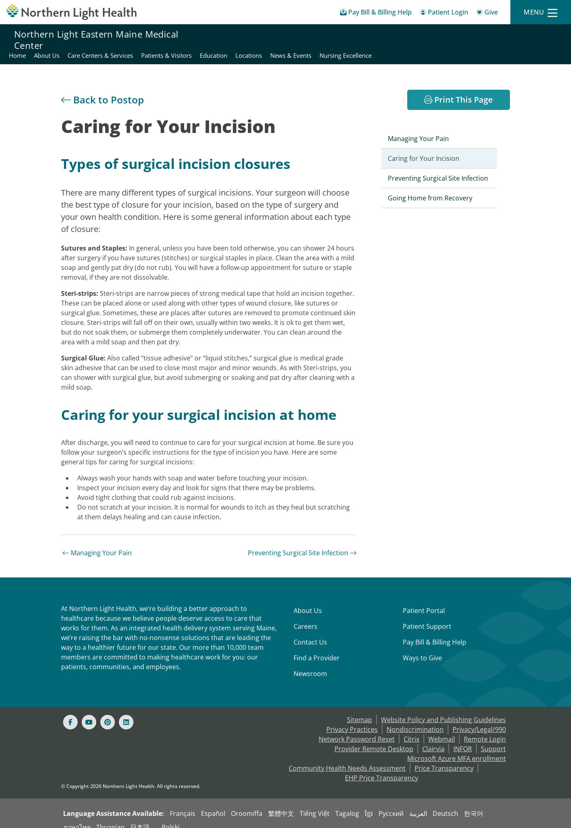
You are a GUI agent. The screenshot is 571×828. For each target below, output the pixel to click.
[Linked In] (126, 712)
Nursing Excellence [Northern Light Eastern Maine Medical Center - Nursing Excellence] (530, 40)
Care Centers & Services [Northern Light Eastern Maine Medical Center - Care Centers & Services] (285, 40)
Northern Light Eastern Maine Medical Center (96, 39)
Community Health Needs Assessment (347, 758)
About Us (308, 600)
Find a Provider (317, 648)
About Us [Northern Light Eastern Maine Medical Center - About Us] (231, 40)
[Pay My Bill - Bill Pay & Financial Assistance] (376, 13)
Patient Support (427, 616)
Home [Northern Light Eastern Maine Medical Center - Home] (202, 40)
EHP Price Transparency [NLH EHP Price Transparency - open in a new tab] (381, 768)
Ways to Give (422, 648)
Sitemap (359, 710)
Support (493, 739)
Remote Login (485, 729)
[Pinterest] (107, 712)
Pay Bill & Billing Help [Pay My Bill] (434, 632)
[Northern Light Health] (71, 12)
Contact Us (310, 632)
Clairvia (433, 739)
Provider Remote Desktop (373, 739)
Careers (305, 616)
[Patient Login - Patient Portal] (444, 13)
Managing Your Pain (97, 543)
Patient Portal (424, 600)
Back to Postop (102, 90)
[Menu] (541, 12)
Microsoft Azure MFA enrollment (456, 748)
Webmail (441, 729)
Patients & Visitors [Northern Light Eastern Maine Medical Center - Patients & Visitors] (351, 40)
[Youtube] (89, 712)
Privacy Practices (352, 719)
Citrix (411, 729)
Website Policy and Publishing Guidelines (443, 710)
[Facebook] (70, 712)
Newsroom (310, 663)
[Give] (487, 13)
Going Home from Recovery (430, 188)
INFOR (462, 739)
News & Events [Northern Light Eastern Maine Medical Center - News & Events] (475, 40)
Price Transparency (444, 758)
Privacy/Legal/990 (479, 719)
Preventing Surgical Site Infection (302, 543)
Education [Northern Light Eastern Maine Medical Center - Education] (398, 40)
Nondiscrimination (415, 719)
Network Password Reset (357, 729)
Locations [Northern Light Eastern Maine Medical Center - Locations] (433, 40)
